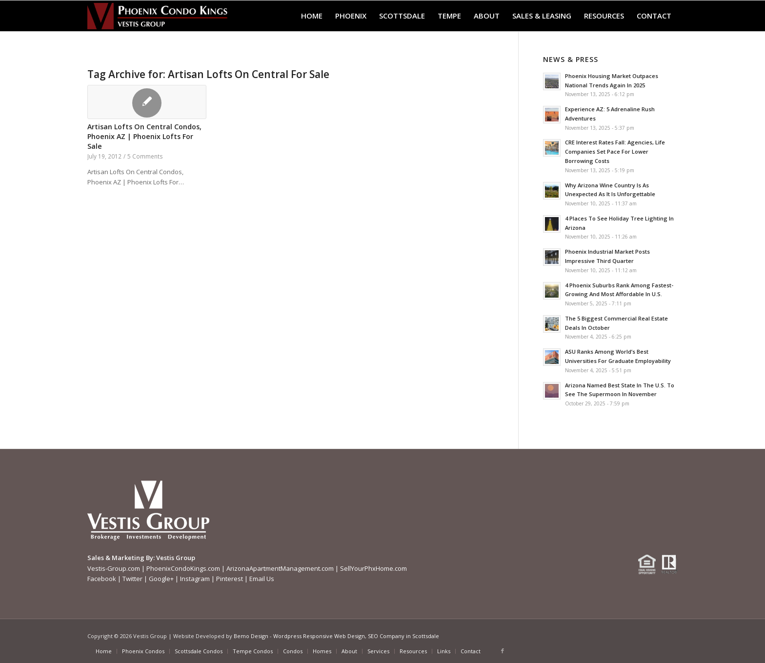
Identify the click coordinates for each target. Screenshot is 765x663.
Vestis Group (175, 557)
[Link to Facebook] (502, 650)
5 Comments (145, 156)
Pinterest (229, 578)
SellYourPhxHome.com (373, 568)
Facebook (101, 578)
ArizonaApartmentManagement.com (280, 568)
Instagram (195, 578)
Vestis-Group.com (113, 568)
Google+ (161, 578)
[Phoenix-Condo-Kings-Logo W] (157, 15)
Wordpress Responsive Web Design (319, 636)
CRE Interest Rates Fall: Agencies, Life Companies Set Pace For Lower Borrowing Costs (615, 151)
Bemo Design (251, 636)
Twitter (132, 578)
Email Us (261, 578)
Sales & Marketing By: (121, 557)
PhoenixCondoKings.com (183, 568)
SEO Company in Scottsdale (403, 636)
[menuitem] (312, 15)
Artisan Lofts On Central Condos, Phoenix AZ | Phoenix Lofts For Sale (144, 136)
